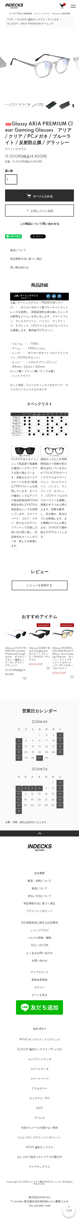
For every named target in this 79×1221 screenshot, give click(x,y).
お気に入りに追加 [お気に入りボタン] (39, 211)
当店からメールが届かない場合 (39, 1127)
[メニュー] (73, 6)
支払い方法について (39, 896)
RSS (33, 945)
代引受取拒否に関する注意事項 (39, 922)
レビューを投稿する (39, 585)
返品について (18, 250)
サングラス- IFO (39, 1098)
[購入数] (11, 179)
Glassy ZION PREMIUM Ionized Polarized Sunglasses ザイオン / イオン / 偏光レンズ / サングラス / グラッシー (15, 657)
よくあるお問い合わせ (39, 953)
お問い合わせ (39, 960)
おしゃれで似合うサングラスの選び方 (39, 1157)
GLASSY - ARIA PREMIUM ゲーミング (30, 23)
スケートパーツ (39, 1078)
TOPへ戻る (39, 833)
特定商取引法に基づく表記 (26, 258)
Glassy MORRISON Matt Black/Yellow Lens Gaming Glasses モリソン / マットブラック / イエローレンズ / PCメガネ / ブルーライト (63, 658)
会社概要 (39, 873)
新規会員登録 (39, 979)
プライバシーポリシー (39, 911)
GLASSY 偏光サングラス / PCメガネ (38, 19)
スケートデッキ (39, 1069)
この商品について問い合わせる (39, 224)
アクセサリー (39, 1088)
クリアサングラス (39, 1166)
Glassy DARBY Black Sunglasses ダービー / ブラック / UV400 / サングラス (39, 654)
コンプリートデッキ (39, 1059)
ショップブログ (39, 930)
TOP (10, 19)
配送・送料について (39, 880)
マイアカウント (39, 972)
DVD (39, 1108)
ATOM (43, 945)
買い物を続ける (19, 267)
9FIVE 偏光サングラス (39, 1147)
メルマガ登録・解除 (39, 937)
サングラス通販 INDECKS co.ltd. (45, 1182)
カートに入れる (39, 196)
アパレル (39, 1117)
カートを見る (39, 995)
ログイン (39, 987)
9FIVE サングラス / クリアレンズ (39, 1039)
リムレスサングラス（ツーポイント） (39, 1137)
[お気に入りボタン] (25, 679)
